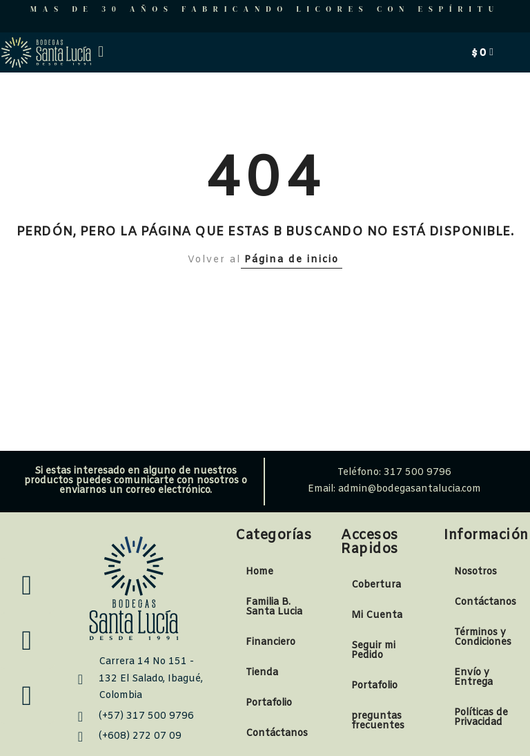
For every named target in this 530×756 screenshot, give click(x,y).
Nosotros (475, 572)
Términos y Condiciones (482, 637)
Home (259, 572)
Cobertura (376, 585)
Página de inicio (291, 259)
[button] (100, 52)
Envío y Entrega (473, 677)
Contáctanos (277, 733)
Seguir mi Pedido (373, 650)
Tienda (262, 672)
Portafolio (269, 703)
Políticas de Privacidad (481, 717)
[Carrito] (482, 52)
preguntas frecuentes (377, 721)
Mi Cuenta (376, 615)
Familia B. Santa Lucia (274, 607)
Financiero (270, 642)
